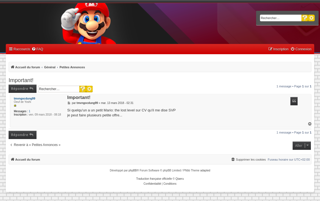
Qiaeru (179, 178)
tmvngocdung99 (24, 98)
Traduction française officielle (154, 178)
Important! (21, 80)
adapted (205, 170)
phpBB (133, 170)
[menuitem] (37, 49)
